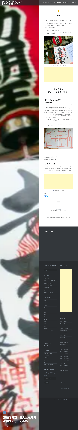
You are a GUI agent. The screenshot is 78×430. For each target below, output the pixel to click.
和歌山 (45, 305)
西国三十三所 (62, 323)
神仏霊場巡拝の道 (63, 321)
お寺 (51, 2)
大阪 (45, 307)
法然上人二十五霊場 (64, 365)
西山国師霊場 (62, 367)
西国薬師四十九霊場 (64, 328)
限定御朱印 (46, 287)
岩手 (45, 323)
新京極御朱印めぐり (64, 342)
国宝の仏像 (46, 278)
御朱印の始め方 (46, 2)
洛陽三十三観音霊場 (64, 346)
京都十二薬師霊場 (63, 332)
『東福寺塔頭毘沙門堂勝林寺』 (60, 170)
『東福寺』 (49, 170)
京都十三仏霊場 (63, 335)
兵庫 (45, 309)
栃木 (45, 290)
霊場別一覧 (74, 2)
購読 (47, 382)
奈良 (45, 302)
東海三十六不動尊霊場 (48, 292)
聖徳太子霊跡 (62, 363)
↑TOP (71, 17)
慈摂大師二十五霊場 (64, 370)
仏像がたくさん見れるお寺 (49, 280)
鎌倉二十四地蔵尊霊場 (64, 358)
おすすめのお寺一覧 (60, 2)
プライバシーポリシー (49, 355)
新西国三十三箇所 (63, 325)
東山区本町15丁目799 (49, 157)
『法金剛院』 (47, 167)
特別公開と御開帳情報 (48, 283)
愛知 (45, 312)
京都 (58, 201)
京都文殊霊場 (62, 337)
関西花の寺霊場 (63, 344)
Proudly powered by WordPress (52, 399)
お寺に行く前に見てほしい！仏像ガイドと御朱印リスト (13, 3)
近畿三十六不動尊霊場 (64, 360)
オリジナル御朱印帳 (48, 285)
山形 (45, 326)
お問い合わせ (47, 360)
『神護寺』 (59, 167)
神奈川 (45, 319)
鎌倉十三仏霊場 (47, 328)
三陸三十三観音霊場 (64, 353)
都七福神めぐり (63, 339)
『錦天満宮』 (66, 167)
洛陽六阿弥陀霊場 (63, 330)
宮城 (45, 321)
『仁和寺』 (53, 167)
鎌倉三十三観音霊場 (64, 356)
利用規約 (47, 357)
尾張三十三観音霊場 (64, 349)
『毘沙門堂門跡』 (58, 168)
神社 (54, 2)
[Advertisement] (58, 74)
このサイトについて (48, 353)
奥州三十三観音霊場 (64, 351)
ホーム (41, 2)
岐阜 (45, 314)
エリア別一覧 (67, 2)
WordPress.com (67, 399)
